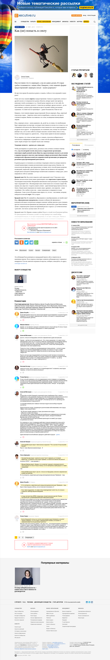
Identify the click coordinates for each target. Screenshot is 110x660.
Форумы (79, 21)
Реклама (30, 602)
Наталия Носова (20, 306)
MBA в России (49, 613)
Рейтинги (48, 617)
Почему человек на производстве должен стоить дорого (83, 103)
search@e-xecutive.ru (57, 642)
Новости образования (20, 633)
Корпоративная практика (68, 613)
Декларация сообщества (42, 602)
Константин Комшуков (83, 315)
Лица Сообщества (19, 611)
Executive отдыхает (19, 620)
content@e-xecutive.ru (52, 646)
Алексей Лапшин (40, 306)
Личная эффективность (36, 617)
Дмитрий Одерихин (32, 307)
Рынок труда (34, 615)
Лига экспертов (18, 613)
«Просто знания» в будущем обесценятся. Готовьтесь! (84, 113)
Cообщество (18, 608)
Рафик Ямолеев (20, 307)
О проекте (18, 602)
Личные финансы (82, 613)
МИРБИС (86, 21)
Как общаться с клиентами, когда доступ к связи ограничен (84, 172)
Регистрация (91, 15)
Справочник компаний (36, 624)
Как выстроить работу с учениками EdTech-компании (83, 127)
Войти (29, 546)
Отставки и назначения (20, 631)
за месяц (86, 149)
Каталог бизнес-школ (51, 630)
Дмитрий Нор (80, 93)
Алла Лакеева (80, 194)
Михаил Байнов (35, 304)
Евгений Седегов (81, 157)
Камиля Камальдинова (83, 165)
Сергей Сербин (80, 183)
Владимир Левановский (37, 309)
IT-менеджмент (66, 615)
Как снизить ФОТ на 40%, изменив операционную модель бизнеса (83, 154)
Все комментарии (82, 139)
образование (22, 250)
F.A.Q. (24, 602)
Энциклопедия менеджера (69, 626)
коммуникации (46, 250)
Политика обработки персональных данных (25, 649)
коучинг (31, 250)
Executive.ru (23, 645)
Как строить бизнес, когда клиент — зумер (84, 180)
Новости (72, 21)
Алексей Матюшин (56, 304)
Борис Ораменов (81, 279)
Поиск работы (34, 613)
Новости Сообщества (20, 635)
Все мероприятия (82, 215)
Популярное (76, 145)
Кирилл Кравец (80, 291)
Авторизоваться (32, 232)
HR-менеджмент (35, 611)
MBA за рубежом (50, 615)
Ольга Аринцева (52, 306)
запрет (54, 250)
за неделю (76, 149)
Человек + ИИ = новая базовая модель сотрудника (85, 163)
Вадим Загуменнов (45, 307)
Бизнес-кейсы (49, 622)
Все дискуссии (82, 325)
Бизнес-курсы (19, 286)
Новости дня (18, 626)
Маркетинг (64, 617)
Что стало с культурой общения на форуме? (83, 276)
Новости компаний (19, 629)
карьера (37, 250)
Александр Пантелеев (22, 309)
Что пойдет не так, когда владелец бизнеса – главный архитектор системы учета (84, 190)
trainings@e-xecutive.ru (59, 643)
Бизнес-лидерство (66, 611)
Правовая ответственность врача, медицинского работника (85, 210)
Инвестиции (81, 617)
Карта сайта (45, 649)
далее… (58, 434)
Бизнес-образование (44, 21)
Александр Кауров (58, 307)
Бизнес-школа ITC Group (83, 206)
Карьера (33, 21)
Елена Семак (62, 306)
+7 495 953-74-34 (87, 642)
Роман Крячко (30, 306)
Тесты (47, 626)
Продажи (64, 620)
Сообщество (25, 21)
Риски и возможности (83, 615)
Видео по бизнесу (50, 628)
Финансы (65, 21)
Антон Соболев (80, 116)
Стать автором (76, 15)
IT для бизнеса (66, 622)
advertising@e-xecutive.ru (53, 645)
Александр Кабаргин (82, 175)
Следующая (28, 537)
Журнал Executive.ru (19, 617)
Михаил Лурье (80, 301)
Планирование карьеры (36, 620)
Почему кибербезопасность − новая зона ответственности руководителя (20, 292)
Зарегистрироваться (45, 232)
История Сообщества (20, 615)
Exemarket (64, 624)
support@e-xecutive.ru (53, 647)
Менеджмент (56, 21)
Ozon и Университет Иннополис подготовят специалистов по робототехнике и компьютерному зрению (82, 228)
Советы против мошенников (85, 300)
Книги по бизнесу (50, 624)
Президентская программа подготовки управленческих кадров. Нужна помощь (85, 312)
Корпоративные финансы (84, 611)
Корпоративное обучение (52, 611)
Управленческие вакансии (37, 622)
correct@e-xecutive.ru (21, 263)
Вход (84, 15)
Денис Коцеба (45, 304)
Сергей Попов (80, 106)
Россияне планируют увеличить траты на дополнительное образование (81, 259)
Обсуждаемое (89, 145)
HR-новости (17, 637)
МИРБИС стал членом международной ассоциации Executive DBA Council (80, 249)
